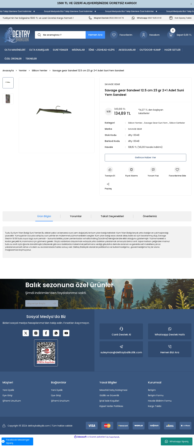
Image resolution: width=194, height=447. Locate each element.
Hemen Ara (95, 35)
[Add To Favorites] (114, 192)
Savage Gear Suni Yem (157, 122)
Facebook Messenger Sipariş (16, 441)
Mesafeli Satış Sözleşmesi (113, 398)
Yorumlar (76, 224)
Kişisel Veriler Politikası (111, 414)
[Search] (70, 35)
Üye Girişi (7, 403)
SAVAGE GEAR (135, 132)
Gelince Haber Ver (145, 161)
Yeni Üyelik (8, 398)
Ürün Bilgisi (44, 224)
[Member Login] (150, 35)
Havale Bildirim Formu (160, 408)
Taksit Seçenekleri (112, 224)
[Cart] (179, 35)
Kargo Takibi (154, 414)
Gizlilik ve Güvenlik (109, 403)
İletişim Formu (156, 403)
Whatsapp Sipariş (176, 441)
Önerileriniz (150, 224)
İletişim (152, 398)
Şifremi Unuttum (12, 408)
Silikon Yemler (135, 122)
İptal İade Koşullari (109, 408)
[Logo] (16, 35)
